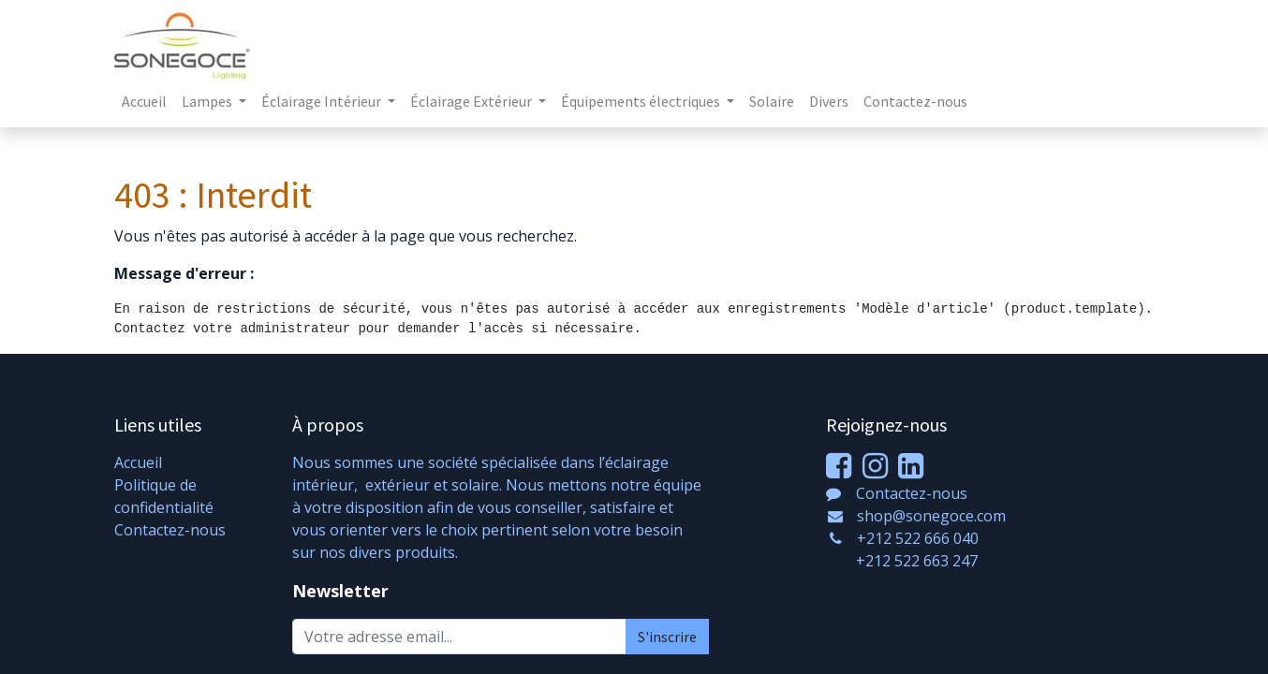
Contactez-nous (170, 530)
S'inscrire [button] (667, 636)
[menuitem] (144, 101)
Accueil (138, 462)
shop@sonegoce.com (931, 516)
